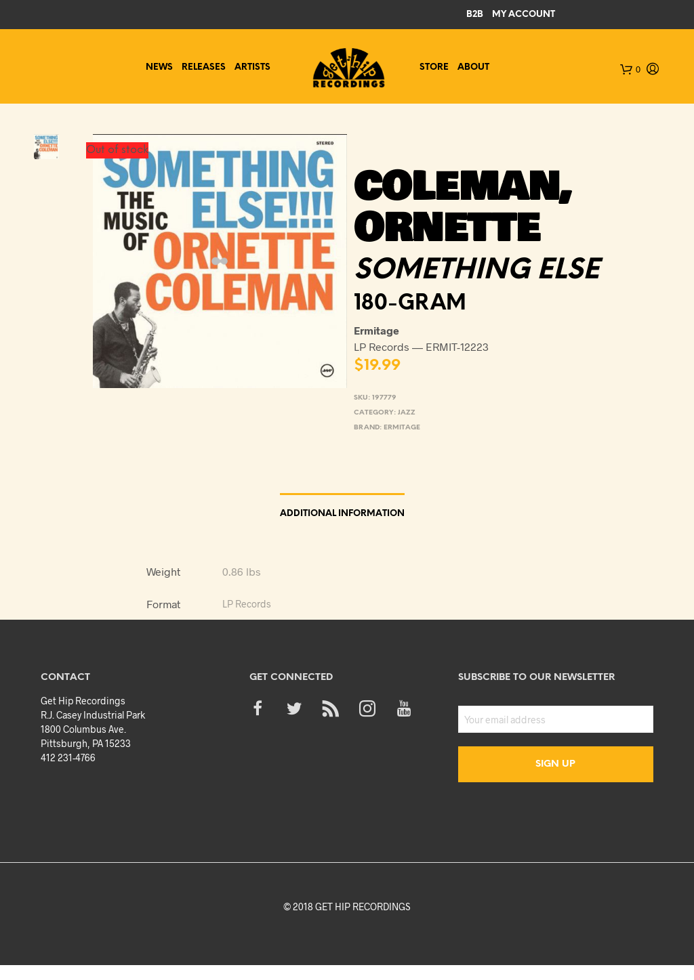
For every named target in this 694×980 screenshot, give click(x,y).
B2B (474, 14)
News (159, 67)
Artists (252, 67)
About (473, 67)
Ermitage (402, 427)
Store (434, 67)
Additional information (342, 513)
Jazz (406, 413)
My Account (523, 14)
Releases (204, 67)
